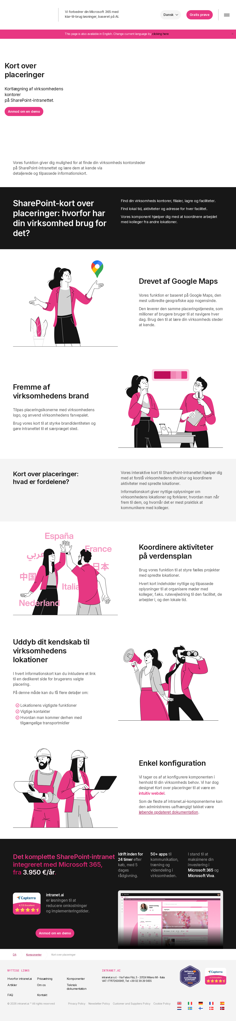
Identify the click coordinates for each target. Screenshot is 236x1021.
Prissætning (44, 979)
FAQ (10, 995)
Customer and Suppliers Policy (131, 1003)
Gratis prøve (199, 15)
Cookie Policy (162, 1003)
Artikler (12, 985)
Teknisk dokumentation (76, 987)
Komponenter (76, 979)
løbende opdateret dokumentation (168, 812)
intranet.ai (27, 14)
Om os (41, 985)
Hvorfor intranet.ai (19, 979)
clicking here (160, 34)
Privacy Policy (77, 1003)
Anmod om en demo (24, 111)
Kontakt (42, 995)
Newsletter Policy (99, 1003)
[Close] (232, 34)
